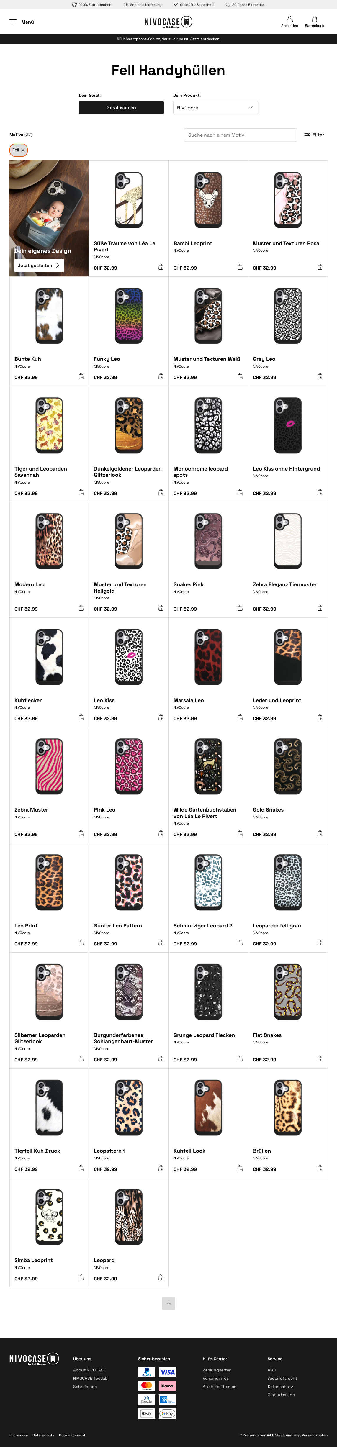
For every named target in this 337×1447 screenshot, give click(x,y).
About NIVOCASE (89, 1370)
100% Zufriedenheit (92, 4)
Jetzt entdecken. (205, 39)
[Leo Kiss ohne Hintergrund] (288, 476)
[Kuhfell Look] (208, 1156)
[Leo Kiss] (128, 706)
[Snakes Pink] (208, 591)
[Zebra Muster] (49, 817)
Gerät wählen (121, 107)
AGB (272, 1370)
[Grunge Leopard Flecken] (208, 1042)
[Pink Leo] (128, 817)
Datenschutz (280, 1386)
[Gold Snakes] (288, 817)
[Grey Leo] (288, 364)
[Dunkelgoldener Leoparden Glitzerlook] (128, 477)
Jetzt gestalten (39, 265)
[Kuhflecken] (49, 706)
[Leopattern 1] (128, 1156)
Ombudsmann (281, 1394)
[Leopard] (128, 1266)
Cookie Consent (72, 1435)
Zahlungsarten (217, 1370)
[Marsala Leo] (208, 706)
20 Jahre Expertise (245, 4)
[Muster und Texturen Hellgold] (128, 593)
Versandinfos (216, 1378)
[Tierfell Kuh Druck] (49, 1156)
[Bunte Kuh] (49, 364)
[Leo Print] (49, 931)
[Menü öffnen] (22, 21)
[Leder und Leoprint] (288, 706)
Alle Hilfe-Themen (220, 1386)
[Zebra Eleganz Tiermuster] (288, 591)
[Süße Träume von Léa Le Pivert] (128, 252)
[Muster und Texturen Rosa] (288, 250)
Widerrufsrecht (282, 1378)
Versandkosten (315, 1435)
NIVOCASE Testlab (90, 1378)
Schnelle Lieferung (143, 4)
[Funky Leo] (128, 364)
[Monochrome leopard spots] (208, 477)
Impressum (18, 1435)
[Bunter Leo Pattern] (128, 931)
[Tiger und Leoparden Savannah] (49, 477)
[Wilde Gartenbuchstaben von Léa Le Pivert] (208, 818)
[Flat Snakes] (288, 1042)
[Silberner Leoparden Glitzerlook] (49, 1044)
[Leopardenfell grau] (288, 931)
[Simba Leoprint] (49, 1266)
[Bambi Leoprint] (208, 250)
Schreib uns (85, 1386)
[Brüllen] (288, 1156)
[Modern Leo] (49, 591)
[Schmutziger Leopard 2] (208, 931)
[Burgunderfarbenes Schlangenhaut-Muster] (128, 1044)
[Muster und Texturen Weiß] (208, 364)
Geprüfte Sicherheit (194, 4)
